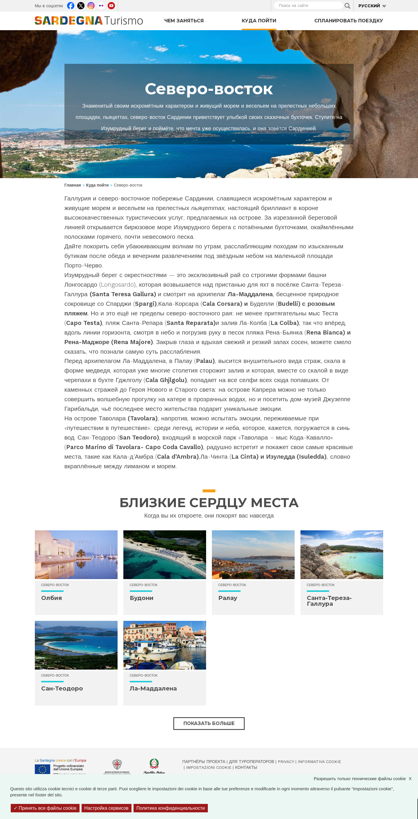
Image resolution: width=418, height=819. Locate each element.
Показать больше (209, 723)
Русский (369, 5)
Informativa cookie (319, 761)
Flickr (101, 5)
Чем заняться (184, 20)
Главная (72, 185)
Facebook (70, 5)
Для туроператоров (251, 761)
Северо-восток (55, 585)
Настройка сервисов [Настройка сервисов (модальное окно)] (106, 808)
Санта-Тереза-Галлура (329, 600)
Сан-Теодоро (62, 688)
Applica (347, 5)
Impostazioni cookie (208, 767)
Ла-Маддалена (153, 688)
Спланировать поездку (348, 20)
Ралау (227, 597)
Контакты (246, 767)
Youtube (111, 5)
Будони (142, 597)
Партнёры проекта (203, 761)
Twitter (80, 5)
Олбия (51, 597)
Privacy (286, 761)
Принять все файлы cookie (45, 808)
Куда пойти (259, 20)
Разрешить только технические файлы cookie (365, 778)
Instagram (91, 5)
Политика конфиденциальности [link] (170, 808)
